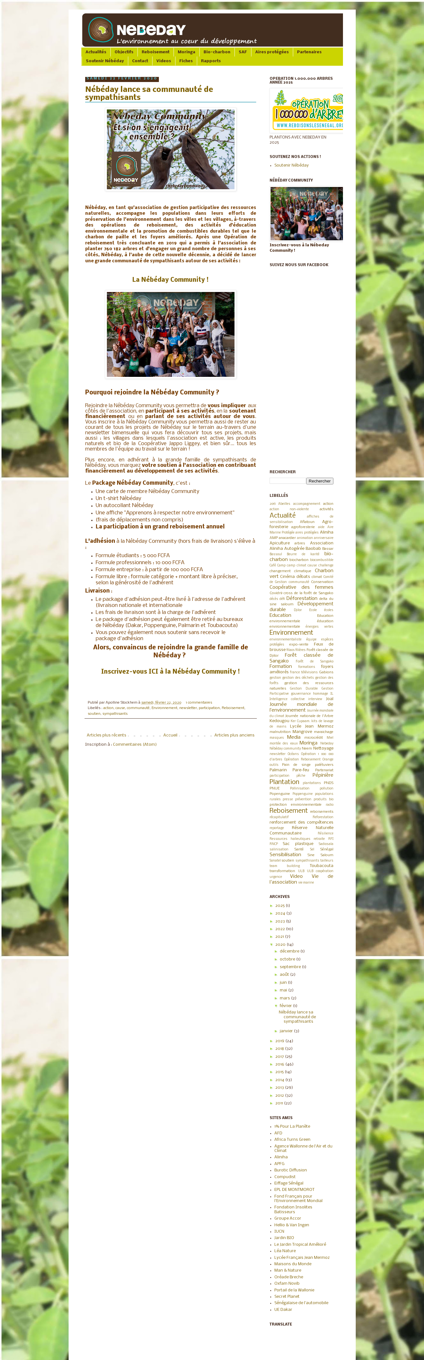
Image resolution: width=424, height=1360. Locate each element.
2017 (280, 1057)
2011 (279, 1103)
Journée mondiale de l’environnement (301, 707)
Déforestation (301, 598)
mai (284, 990)
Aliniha (326, 532)
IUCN (279, 1231)
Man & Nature (287, 1270)
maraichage (323, 732)
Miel (330, 738)
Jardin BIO (284, 1238)
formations (306, 667)
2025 (280, 906)
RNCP (274, 844)
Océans (293, 754)
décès (274, 599)
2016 (280, 1064)
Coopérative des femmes (301, 587)
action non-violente (289, 509)
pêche (300, 776)
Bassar (327, 549)
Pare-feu (301, 770)
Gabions (326, 672)
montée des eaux (284, 743)
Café (273, 565)
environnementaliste (285, 639)
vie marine (306, 883)
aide (321, 527)
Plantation (284, 782)
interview (315, 699)
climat (317, 577)
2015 (280, 1072)
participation (209, 708)
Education (280, 615)
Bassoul (276, 554)
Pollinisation (299, 788)
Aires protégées (272, 52)
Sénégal (326, 849)
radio (329, 805)
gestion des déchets (298, 678)
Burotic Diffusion (290, 1170)
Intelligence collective (287, 699)
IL (332, 694)
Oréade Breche (288, 1277)
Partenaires (309, 52)
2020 (280, 945)
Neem (307, 749)
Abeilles (284, 504)
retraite (319, 839)
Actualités (96, 52)
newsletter (188, 708)
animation (305, 538)
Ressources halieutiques (290, 839)
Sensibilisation (285, 854)
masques (277, 738)
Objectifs (124, 52)
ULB (301, 871)
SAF (243, 52)
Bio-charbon (217, 52)
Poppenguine (303, 794)
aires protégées (307, 532)
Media (294, 737)
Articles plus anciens (234, 735)
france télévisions (304, 672)
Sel (312, 849)
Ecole (313, 610)
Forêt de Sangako (314, 661)
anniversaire (323, 538)
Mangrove (302, 732)
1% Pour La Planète (292, 1127)
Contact (140, 61)
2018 (280, 1049)
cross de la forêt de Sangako (308, 593)
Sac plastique (298, 844)
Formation (281, 666)
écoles (328, 610)
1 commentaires (199, 703)
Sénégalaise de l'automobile (301, 1303)
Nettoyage (323, 748)
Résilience (325, 833)
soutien (94, 714)
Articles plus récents (106, 735)
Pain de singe (296, 765)
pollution (326, 788)
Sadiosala (326, 844)
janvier (287, 1031)
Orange (328, 759)
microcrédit (313, 738)
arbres (299, 543)
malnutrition (280, 732)
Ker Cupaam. (300, 721)
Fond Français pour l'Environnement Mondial (298, 1198)
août (285, 975)
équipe (311, 639)
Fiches (186, 61)
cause (120, 708)
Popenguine (280, 794)
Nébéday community (285, 749)
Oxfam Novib (287, 1284)
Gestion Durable (304, 689)
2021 (280, 937)
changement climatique (290, 571)
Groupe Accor (287, 1218)
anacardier (287, 538)
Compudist (285, 1177)
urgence (276, 877)
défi (282, 599)
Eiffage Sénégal (288, 1183)
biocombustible (321, 560)
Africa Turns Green (292, 1140)
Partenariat (324, 770)
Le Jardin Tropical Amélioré (300, 1245)
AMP (274, 538)
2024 (280, 913)
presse (288, 799)
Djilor (298, 610)
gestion (275, 678)
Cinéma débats (295, 577)
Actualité (283, 515)
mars (285, 998)
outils (274, 765)
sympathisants (115, 714)
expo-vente (299, 644)
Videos (163, 61)
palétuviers (324, 765)
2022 (280, 929)
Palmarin (278, 770)
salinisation (279, 849)
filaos (290, 650)
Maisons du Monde (292, 1264)
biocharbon (299, 560)
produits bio (323, 799)
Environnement (164, 708)
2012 (280, 1096)
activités (326, 509)
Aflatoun (307, 522)
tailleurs (326, 861)
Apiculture (280, 543)
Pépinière (323, 775)
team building (285, 866)
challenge (325, 565)
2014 (280, 1080)
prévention (303, 799)
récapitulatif (279, 817)
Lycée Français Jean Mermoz (302, 1258)
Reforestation (323, 817)
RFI (330, 839)
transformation (282, 871)
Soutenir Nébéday (105, 61)
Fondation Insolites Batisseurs (293, 1209)
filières (300, 650)
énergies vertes (319, 627)
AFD (278, 1133)
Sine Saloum (320, 855)
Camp (281, 565)
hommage (320, 694)
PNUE (274, 788)
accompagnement (306, 504)
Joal (329, 699)
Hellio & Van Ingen (291, 1225)
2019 (273, 504)
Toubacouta (321, 866)
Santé (299, 849)
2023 (280, 921)
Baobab (313, 549)
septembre (291, 967)
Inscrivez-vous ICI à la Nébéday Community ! (170, 672)
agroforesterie (303, 527)
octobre (288, 959)
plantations (312, 783)
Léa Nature (285, 1251)
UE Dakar (283, 1310)
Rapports (211, 61)
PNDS (328, 783)
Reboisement (155, 52)
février (286, 1006)
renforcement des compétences (301, 822)
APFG (279, 1164)
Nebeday (326, 743)
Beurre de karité (303, 554)
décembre (290, 951)
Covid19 (276, 593)
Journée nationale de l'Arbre (309, 716)
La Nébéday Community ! (170, 280)
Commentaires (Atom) (135, 745)
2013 (280, 1088)
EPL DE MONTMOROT (294, 1190)
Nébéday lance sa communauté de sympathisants (297, 1017)
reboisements (321, 812)
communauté (138, 708)
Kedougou (279, 721)
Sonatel (275, 861)
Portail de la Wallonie (294, 1290)
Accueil (170, 735)
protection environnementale (296, 805)
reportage (277, 828)
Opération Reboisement (302, 759)
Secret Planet (287, 1297)
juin (284, 983)
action (108, 708)
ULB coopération (320, 871)
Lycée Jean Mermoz (311, 726)
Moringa (186, 52)
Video (296, 876)
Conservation (322, 582)
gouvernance (301, 694)
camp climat (296, 565)
